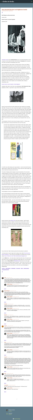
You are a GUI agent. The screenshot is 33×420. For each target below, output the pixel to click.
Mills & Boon (18, 268)
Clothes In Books (8, 1)
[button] (2, 12)
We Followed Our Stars (5, 269)
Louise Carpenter (8, 268)
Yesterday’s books (5, 59)
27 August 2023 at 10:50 (16, 333)
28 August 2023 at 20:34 (9, 342)
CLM (5, 277)
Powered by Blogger (16, 418)
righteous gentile (26, 268)
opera (22, 268)
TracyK (5, 325)
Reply (5, 302)
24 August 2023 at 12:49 (9, 277)
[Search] (31, 2)
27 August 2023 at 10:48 (16, 319)
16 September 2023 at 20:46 (9, 373)
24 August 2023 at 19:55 (16, 284)
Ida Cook (3, 268)
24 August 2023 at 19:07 (13, 290)
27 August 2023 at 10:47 (16, 308)
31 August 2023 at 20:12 (16, 349)
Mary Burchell (13, 268)
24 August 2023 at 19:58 (16, 296)
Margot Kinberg (7, 290)
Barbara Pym (13, 220)
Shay (5, 342)
